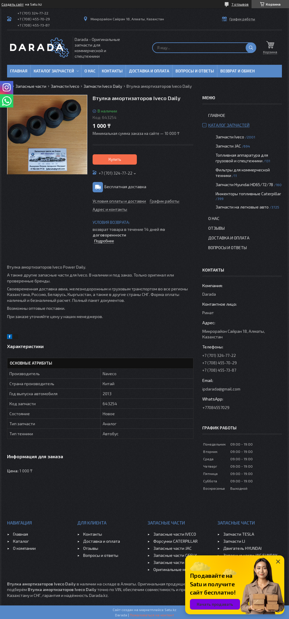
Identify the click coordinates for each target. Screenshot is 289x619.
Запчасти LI (234, 541)
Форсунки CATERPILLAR (175, 541)
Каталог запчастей (54, 71)
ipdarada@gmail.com (221, 388)
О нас (90, 71)
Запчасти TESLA (238, 534)
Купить (115, 159)
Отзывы (216, 228)
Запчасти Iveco (65, 86)
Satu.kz (170, 610)
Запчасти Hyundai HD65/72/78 (244, 184)
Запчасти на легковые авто (242, 206)
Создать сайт (12, 4)
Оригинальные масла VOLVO (180, 569)
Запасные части (30, 86)
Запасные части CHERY (175, 562)
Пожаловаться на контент (152, 615)
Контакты (112, 71)
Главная (18, 71)
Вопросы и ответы (194, 71)
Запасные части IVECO (174, 534)
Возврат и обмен (237, 71)
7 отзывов (240, 4)
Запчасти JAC (228, 145)
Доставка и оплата (149, 71)
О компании (24, 548)
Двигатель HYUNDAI (242, 548)
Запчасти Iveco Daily (102, 86)
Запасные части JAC (172, 548)
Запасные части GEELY (175, 555)
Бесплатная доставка (125, 186)
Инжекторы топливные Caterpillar (248, 193)
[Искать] (251, 47)
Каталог (21, 541)
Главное (216, 115)
